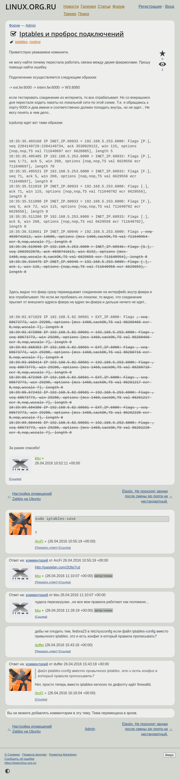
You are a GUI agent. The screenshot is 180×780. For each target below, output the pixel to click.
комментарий (37, 560)
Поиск (83, 14)
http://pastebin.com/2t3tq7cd (57, 567)
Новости (71, 6)
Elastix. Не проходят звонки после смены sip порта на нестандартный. (145, 496)
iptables (21, 42)
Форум (118, 6)
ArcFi (39, 541)
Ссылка (15, 479)
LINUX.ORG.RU (30, 6)
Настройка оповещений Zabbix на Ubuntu (32, 496)
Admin (31, 25)
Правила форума (34, 754)
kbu (38, 458)
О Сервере (12, 754)
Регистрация (150, 6)
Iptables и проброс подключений (71, 33)
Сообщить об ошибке (19, 758)
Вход (169, 6)
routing (34, 42)
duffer (39, 645)
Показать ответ (46, 547)
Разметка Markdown (63, 754)
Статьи (104, 6)
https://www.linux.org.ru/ (20, 763)
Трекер (69, 14)
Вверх (169, 755)
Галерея (88, 6)
